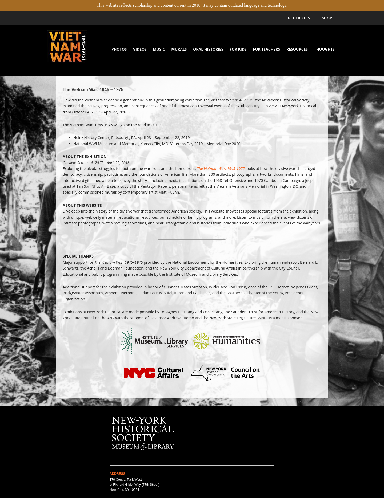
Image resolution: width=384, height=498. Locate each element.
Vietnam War (67, 50)
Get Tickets (299, 18)
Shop (327, 18)
